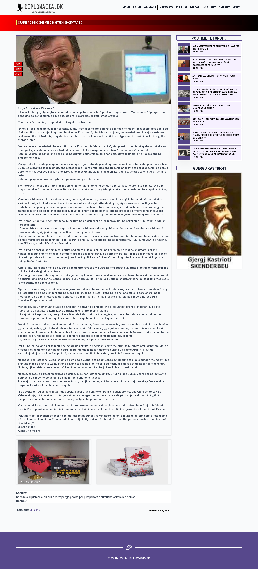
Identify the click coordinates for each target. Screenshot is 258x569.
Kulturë (181, 7)
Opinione (150, 7)
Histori (195, 7)
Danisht (224, 7)
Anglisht (209, 7)
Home (126, 7)
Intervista (166, 7)
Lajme (137, 7)
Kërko (237, 7)
